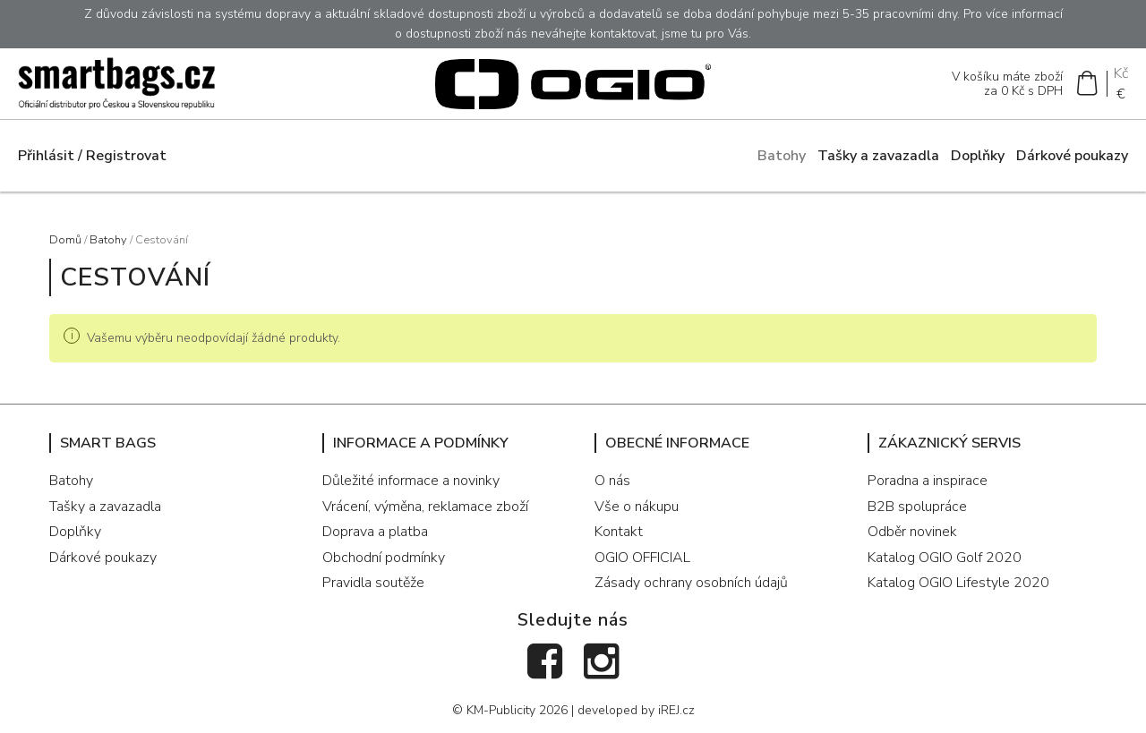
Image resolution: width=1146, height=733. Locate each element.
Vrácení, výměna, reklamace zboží (425, 506)
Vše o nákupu (636, 506)
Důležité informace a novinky (411, 480)
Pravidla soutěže (373, 582)
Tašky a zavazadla (878, 156)
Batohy (781, 156)
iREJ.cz (676, 710)
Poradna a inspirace (928, 480)
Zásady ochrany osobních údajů (691, 582)
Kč (1121, 73)
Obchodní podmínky (383, 557)
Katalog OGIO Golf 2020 (945, 557)
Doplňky (978, 156)
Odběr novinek (912, 531)
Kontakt (618, 531)
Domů (65, 240)
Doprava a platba (375, 531)
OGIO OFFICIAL (642, 557)
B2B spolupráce (917, 506)
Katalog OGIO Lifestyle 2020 (958, 582)
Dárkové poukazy (1072, 156)
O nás (612, 480)
